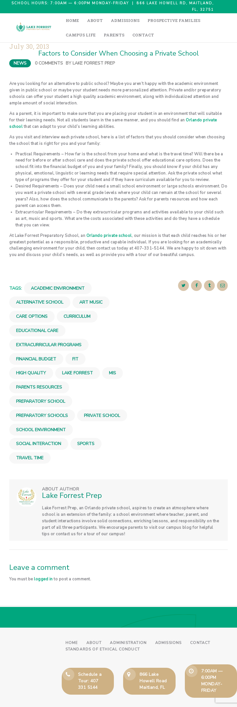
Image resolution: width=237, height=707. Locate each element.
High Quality (31, 358)
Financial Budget (36, 344)
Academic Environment (58, 274)
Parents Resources (39, 373)
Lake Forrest (77, 358)
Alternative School (39, 288)
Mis (112, 358)
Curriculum (77, 302)
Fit (75, 344)
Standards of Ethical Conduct (102, 634)
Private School (102, 401)
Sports (85, 429)
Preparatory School (40, 387)
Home (71, 628)
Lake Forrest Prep (94, 49)
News (20, 49)
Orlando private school (109, 221)
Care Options (32, 302)
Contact (200, 628)
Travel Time (30, 443)
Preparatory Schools (42, 401)
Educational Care (37, 316)
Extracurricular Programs (48, 330)
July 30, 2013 (29, 32)
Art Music (90, 288)
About (94, 628)
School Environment (41, 415)
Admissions (168, 628)
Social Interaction (38, 429)
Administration (128, 628)
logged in (43, 564)
